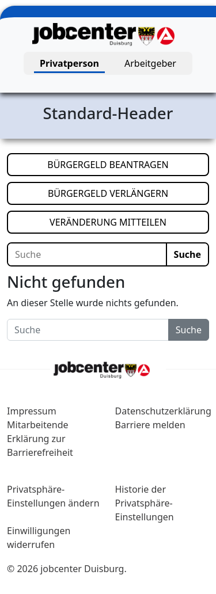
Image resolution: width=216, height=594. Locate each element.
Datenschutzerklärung (163, 411)
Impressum (31, 411)
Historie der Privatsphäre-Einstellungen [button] (144, 503)
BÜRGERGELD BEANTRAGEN (128, 164)
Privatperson (69, 63)
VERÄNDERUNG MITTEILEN (129, 222)
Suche (187, 254)
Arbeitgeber (150, 63)
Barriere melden (150, 424)
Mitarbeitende (38, 424)
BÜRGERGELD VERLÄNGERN (128, 193)
